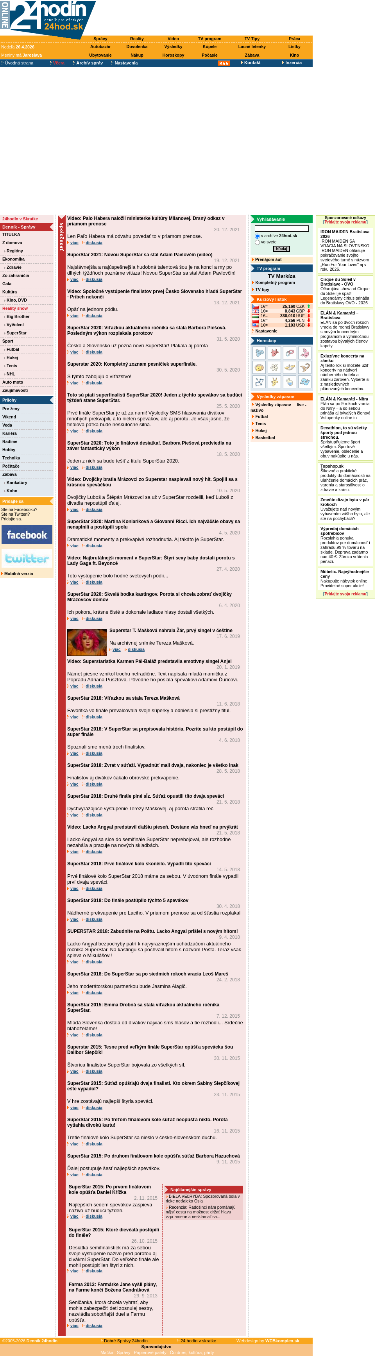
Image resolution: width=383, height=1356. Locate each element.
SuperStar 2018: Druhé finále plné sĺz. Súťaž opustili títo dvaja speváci (145, 796)
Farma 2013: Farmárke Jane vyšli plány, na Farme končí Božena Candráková (113, 1287)
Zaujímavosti (15, 390)
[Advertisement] (73, 141)
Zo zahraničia (15, 275)
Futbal (11, 349)
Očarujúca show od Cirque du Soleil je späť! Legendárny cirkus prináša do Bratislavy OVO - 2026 (345, 291)
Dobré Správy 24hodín (124, 1340)
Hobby (8, 449)
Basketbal (263, 437)
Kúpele (210, 46)
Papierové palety (150, 1352)
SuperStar (15, 333)
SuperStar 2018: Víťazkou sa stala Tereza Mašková (123, 698)
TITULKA (11, 234)
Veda (7, 425)
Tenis (10, 365)
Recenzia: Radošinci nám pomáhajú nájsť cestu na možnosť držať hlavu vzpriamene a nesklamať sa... (201, 1212)
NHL (9, 374)
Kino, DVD (15, 300)
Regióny (13, 250)
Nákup (137, 55)
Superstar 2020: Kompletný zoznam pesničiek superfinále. (132, 364)
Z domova (12, 242)
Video (173, 38)
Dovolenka (137, 46)
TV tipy (260, 289)
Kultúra (9, 291)
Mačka (106, 1352)
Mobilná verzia (17, 573)
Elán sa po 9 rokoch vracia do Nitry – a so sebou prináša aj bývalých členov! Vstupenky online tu (345, 408)
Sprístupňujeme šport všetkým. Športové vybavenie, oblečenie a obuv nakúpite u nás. (343, 441)
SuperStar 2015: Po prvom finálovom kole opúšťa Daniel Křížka (110, 1189)
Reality (137, 38)
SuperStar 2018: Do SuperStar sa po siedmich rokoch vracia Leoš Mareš (147, 974)
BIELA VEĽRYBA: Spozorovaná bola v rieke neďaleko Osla (203, 1198)
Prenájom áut (266, 259)
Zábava (252, 55)
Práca (294, 38)
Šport (7, 341)
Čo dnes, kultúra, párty (192, 1352)
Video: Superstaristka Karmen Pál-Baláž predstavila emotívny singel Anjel (149, 661)
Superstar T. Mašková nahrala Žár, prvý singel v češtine (171, 630)
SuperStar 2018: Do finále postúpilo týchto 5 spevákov (127, 900)
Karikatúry (15, 482)
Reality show (15, 308)
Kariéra (9, 433)
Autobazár (100, 46)
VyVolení (14, 324)
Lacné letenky (252, 46)
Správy (100, 38)
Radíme (10, 441)
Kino (294, 55)
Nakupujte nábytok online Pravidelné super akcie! (344, 578)
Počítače (11, 466)
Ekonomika (13, 259)
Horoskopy (173, 55)
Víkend (9, 416)
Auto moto (12, 382)
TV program (210, 38)
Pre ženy (11, 408)
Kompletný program (273, 282)
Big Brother (17, 316)
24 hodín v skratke (197, 1340)
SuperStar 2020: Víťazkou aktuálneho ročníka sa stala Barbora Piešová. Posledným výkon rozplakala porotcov (146, 330)
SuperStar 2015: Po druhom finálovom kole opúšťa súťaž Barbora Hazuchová (153, 1156)
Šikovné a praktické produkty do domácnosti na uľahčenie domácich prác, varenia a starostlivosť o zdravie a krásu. (345, 478)
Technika (11, 458)
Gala (6, 283)
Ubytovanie (100, 55)
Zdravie (12, 267)
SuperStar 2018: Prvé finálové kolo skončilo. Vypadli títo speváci (139, 863)
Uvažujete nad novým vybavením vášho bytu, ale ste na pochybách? (345, 509)
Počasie (209, 55)
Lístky (294, 46)
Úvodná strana (17, 63)
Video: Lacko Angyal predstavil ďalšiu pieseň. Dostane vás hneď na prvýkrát (152, 827)
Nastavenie (264, 331)
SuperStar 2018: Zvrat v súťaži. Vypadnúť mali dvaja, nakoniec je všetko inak (152, 765)
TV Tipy (252, 38)
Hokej (11, 357)
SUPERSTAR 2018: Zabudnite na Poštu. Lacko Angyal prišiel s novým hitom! (152, 931)
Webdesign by (267, 1340)
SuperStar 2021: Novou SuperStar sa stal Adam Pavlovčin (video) (140, 254)
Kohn (10, 490)
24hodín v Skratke (20, 218)
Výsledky (173, 46)
